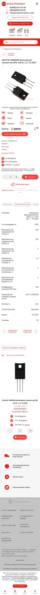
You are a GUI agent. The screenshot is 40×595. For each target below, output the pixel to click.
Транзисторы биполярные (13, 49)
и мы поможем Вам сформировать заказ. (20, 190)
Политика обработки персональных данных (20, 564)
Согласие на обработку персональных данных (20, 569)
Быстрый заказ (22, 184)
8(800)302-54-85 (16, 10)
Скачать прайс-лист (20, 24)
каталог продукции (9, 510)
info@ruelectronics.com (20, 13)
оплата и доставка (9, 525)
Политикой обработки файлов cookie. (25, 578)
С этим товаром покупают (15, 134)
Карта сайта (20, 560)
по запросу (16, 165)
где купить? (6, 532)
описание (7, 204)
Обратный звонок (20, 17)
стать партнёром (26, 532)
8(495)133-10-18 (16, 7)
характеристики (22, 204)
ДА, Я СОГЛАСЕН (20, 586)
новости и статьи (27, 510)
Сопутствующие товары (14, 348)
